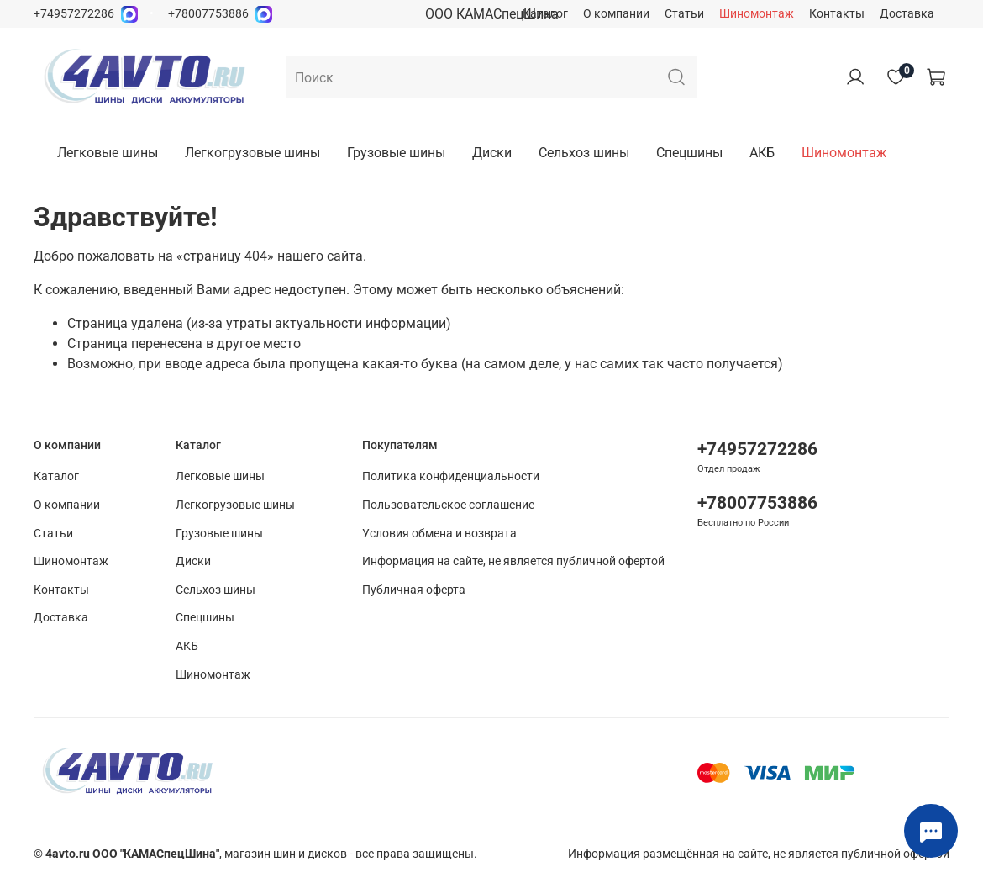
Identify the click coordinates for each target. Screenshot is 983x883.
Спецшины (689, 153)
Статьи (684, 14)
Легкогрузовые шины (252, 153)
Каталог (545, 14)
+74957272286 (74, 14)
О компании (616, 14)
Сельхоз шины (584, 153)
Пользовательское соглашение (448, 505)
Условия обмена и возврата (439, 533)
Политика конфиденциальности (450, 476)
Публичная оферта (413, 590)
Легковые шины (107, 153)
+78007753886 (208, 14)
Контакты (837, 14)
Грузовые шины (396, 153)
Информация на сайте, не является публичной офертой (513, 561)
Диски (492, 153)
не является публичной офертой (861, 854)
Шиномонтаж (756, 14)
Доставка (907, 14)
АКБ (762, 153)
